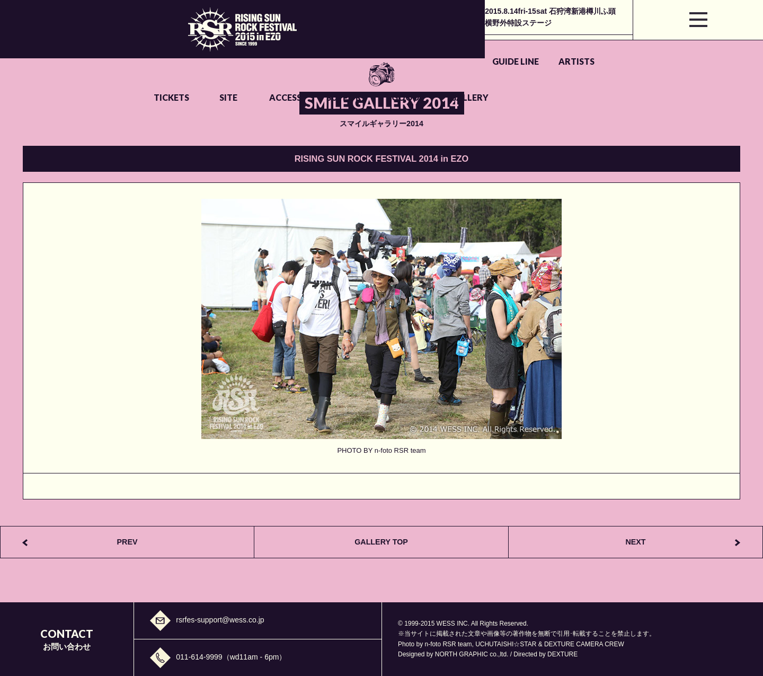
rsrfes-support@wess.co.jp (220, 620)
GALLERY (641, 49)
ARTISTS (243, 49)
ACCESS (438, 49)
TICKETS (311, 49)
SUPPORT (505, 49)
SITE (374, 49)
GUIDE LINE (175, 49)
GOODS (573, 49)
